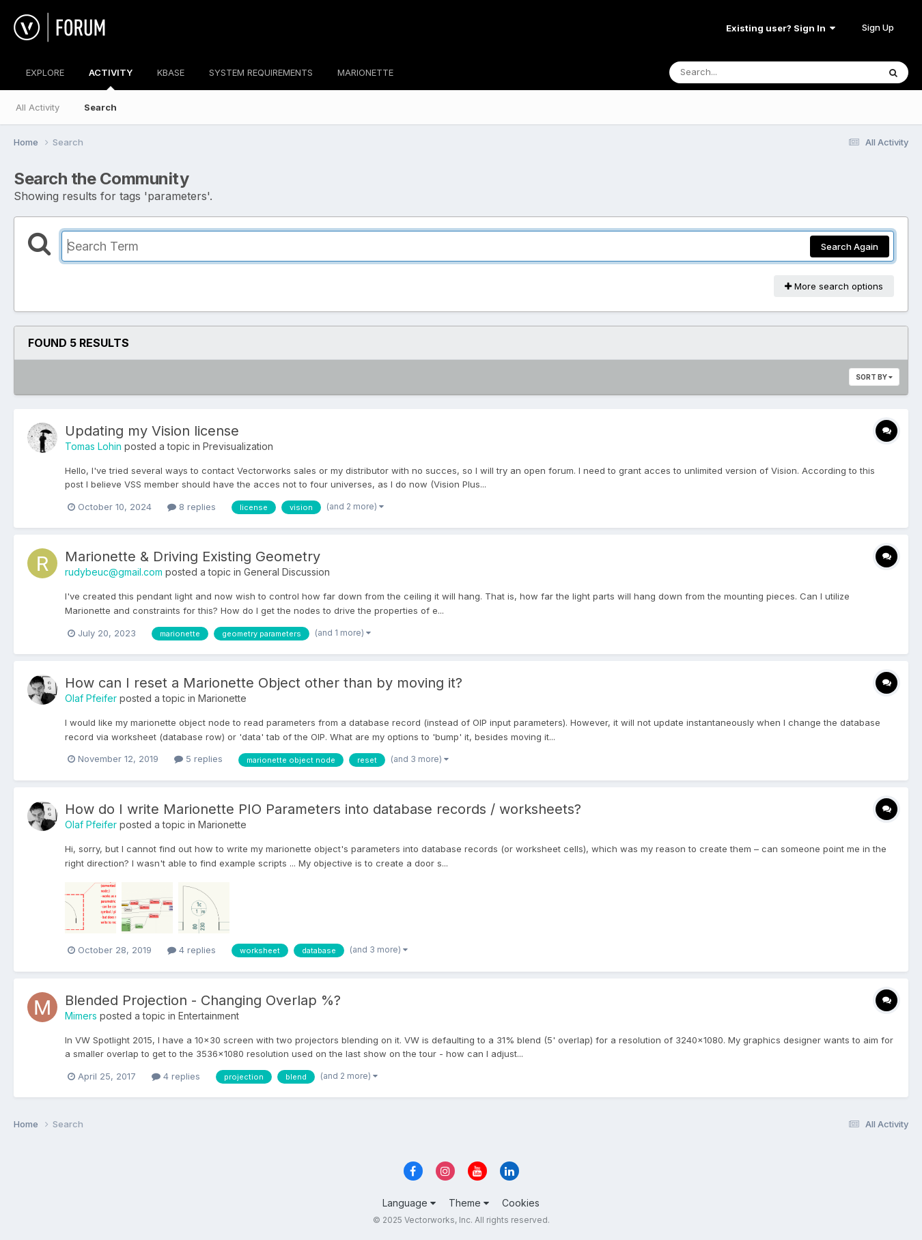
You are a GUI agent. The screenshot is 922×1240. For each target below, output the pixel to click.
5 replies (198, 758)
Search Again (849, 246)
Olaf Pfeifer (91, 698)
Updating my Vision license (152, 431)
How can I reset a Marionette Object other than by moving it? (263, 683)
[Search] (736, 72)
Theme (469, 1203)
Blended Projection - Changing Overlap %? (203, 1000)
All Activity (37, 107)
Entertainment (208, 1015)
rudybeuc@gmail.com (114, 572)
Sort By (874, 377)
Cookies (521, 1203)
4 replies (191, 949)
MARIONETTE (365, 72)
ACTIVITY (110, 78)
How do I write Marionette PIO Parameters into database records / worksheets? (323, 809)
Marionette (222, 698)
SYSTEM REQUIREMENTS (261, 72)
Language (409, 1203)
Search (100, 107)
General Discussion (287, 572)
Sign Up (878, 27)
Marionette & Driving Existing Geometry (192, 556)
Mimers (81, 1015)
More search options (834, 286)
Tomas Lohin (93, 446)
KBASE (170, 72)
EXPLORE (45, 72)
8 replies (191, 506)
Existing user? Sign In (780, 28)
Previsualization (238, 446)
